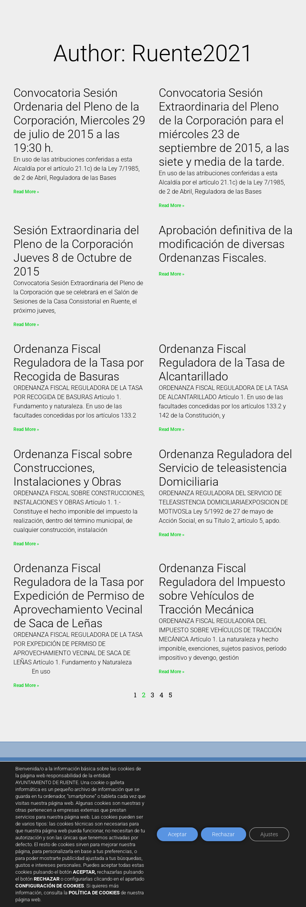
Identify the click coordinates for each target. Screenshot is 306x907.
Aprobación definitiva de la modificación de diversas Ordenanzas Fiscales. (226, 243)
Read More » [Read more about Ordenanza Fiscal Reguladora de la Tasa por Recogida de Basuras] (26, 429)
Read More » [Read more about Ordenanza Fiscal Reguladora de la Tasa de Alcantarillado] (171, 429)
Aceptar (175, 834)
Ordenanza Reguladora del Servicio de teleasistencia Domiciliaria (225, 467)
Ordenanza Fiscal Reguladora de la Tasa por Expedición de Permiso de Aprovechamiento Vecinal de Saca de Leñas (79, 595)
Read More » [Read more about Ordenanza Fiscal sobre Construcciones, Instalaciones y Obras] (26, 543)
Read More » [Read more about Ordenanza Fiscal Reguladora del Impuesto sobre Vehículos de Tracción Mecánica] (171, 671)
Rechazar (222, 834)
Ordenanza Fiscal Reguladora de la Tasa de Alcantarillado (222, 362)
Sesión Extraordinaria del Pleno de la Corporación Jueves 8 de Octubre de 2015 (76, 250)
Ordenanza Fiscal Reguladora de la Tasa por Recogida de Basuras (78, 362)
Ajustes (269, 834)
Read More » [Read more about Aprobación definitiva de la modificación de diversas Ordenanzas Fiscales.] (171, 274)
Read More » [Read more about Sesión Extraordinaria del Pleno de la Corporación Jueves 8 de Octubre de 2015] (26, 324)
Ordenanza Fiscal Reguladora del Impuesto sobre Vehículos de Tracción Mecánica (222, 588)
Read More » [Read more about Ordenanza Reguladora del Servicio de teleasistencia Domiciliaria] (171, 534)
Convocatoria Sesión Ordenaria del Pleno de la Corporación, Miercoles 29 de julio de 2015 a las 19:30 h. (79, 120)
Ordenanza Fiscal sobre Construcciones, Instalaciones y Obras (72, 467)
